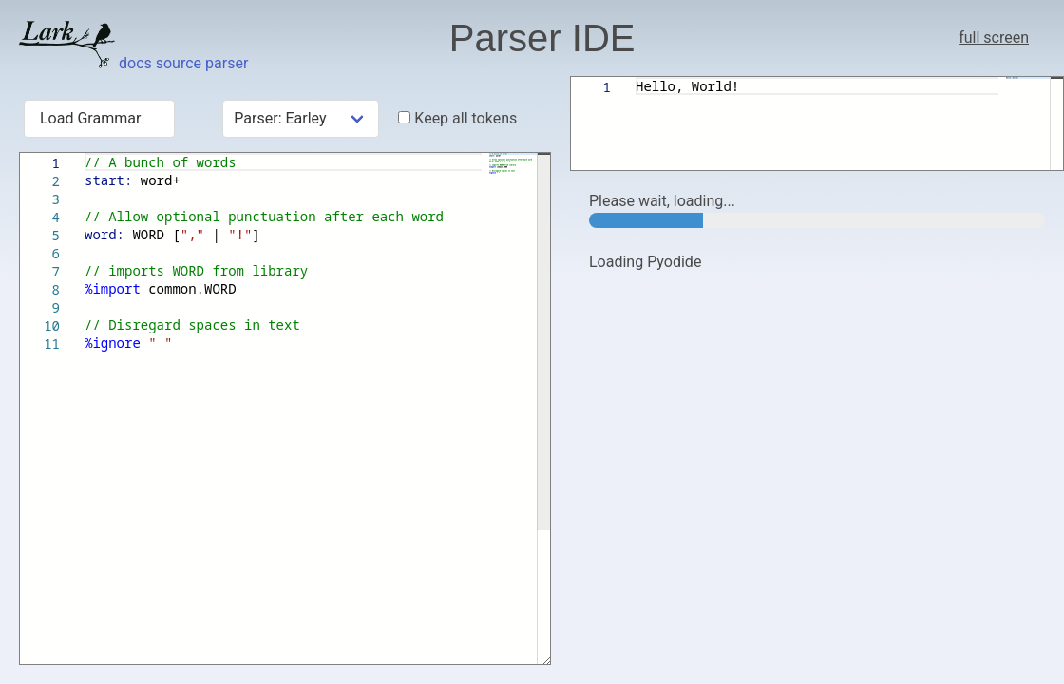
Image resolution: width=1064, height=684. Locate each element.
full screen (994, 37)
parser (226, 63)
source (178, 63)
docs (135, 63)
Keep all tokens (457, 118)
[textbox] (85, 153)
